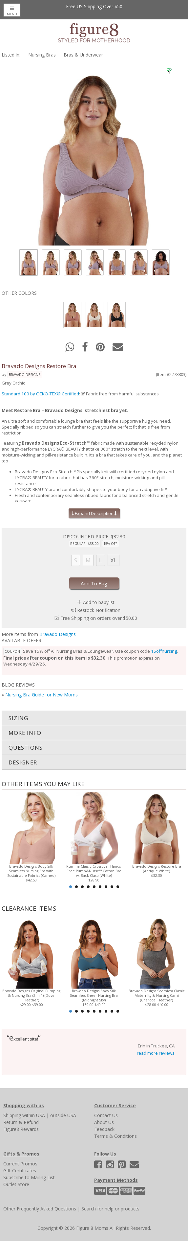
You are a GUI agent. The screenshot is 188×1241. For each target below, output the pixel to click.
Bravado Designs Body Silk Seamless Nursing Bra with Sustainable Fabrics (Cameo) (31, 871)
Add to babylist (99, 602)
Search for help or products (110, 1209)
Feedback (104, 1129)
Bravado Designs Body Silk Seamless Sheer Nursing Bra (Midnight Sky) (94, 995)
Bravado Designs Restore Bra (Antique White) (156, 868)
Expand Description (94, 513)
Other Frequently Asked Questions (39, 1209)
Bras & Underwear (83, 55)
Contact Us (106, 1115)
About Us (104, 1122)
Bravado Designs (24, 374)
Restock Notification (98, 610)
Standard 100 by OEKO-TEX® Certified (40, 394)
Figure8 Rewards (21, 1129)
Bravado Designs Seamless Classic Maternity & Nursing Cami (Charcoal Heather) (157, 995)
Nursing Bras (42, 55)
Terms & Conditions (115, 1136)
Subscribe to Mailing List (29, 1177)
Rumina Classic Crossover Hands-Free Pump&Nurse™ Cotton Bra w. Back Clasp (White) (94, 871)
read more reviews (156, 1053)
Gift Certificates (19, 1170)
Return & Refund (21, 1122)
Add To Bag (94, 583)
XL (113, 560)
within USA (33, 1115)
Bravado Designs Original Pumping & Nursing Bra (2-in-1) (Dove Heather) (31, 995)
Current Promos (20, 1163)
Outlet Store (16, 1184)
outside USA (63, 1115)
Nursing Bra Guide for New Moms (41, 694)
